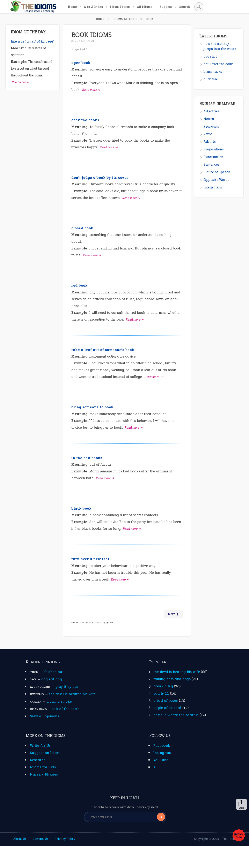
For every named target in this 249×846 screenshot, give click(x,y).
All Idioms (144, 7)
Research (38, 759)
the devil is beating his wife (72, 693)
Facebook (161, 745)
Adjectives (212, 111)
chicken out (53, 671)
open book (80, 62)
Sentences (212, 164)
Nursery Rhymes (44, 774)
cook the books (85, 120)
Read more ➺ (91, 90)
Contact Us (41, 839)
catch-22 (161, 693)
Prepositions (214, 149)
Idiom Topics (120, 7)
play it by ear (67, 686)
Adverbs (210, 141)
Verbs (208, 134)
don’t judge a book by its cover (99, 177)
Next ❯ (173, 614)
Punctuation (213, 157)
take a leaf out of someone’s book (102, 349)
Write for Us (40, 745)
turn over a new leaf (90, 558)
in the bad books (86, 457)
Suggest (166, 7)
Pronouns (211, 126)
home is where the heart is (176, 714)
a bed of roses (165, 700)
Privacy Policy (65, 839)
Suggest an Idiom (45, 752)
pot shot (210, 56)
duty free (211, 79)
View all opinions (44, 716)
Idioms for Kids (43, 767)
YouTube (160, 759)
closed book (82, 228)
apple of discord (167, 707)
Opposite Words (216, 179)
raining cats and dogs (172, 678)
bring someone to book (92, 407)
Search (184, 7)
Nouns (209, 119)
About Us (20, 839)
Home (72, 7)
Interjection (213, 187)
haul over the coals (219, 64)
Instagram (162, 752)
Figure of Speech (217, 172)
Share (241, 804)
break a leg (163, 686)
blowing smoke (59, 701)
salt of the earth (66, 708)
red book (79, 285)
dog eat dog (51, 679)
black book (81, 508)
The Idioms (230, 839)
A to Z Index (93, 7)
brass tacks (213, 71)
